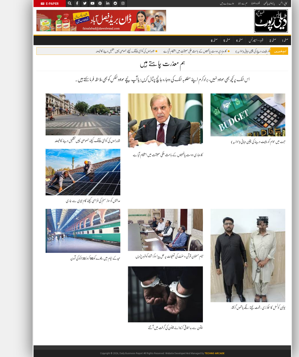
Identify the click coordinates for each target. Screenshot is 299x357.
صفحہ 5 (214, 40)
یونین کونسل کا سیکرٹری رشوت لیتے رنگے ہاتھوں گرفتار (245, 307)
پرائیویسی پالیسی (256, 3)
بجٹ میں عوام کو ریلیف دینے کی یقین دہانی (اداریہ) (248, 51)
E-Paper (37, 4)
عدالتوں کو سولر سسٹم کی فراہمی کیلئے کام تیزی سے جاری (80, 200)
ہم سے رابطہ (230, 3)
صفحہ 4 (226, 40)
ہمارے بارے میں (214, 3)
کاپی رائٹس (270, 3)
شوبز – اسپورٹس (243, 40)
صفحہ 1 (272, 40)
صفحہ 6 (201, 40)
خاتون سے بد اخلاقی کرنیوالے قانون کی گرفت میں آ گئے (162, 327)
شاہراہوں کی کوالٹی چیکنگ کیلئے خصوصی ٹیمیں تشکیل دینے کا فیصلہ (114, 51)
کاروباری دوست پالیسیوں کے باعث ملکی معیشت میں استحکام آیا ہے (183, 51)
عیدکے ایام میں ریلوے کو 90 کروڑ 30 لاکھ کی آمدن (83, 258)
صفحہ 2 (260, 40)
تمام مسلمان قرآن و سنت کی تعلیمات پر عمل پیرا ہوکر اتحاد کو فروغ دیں (156, 256)
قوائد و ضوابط (243, 3)
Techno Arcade (202, 353)
